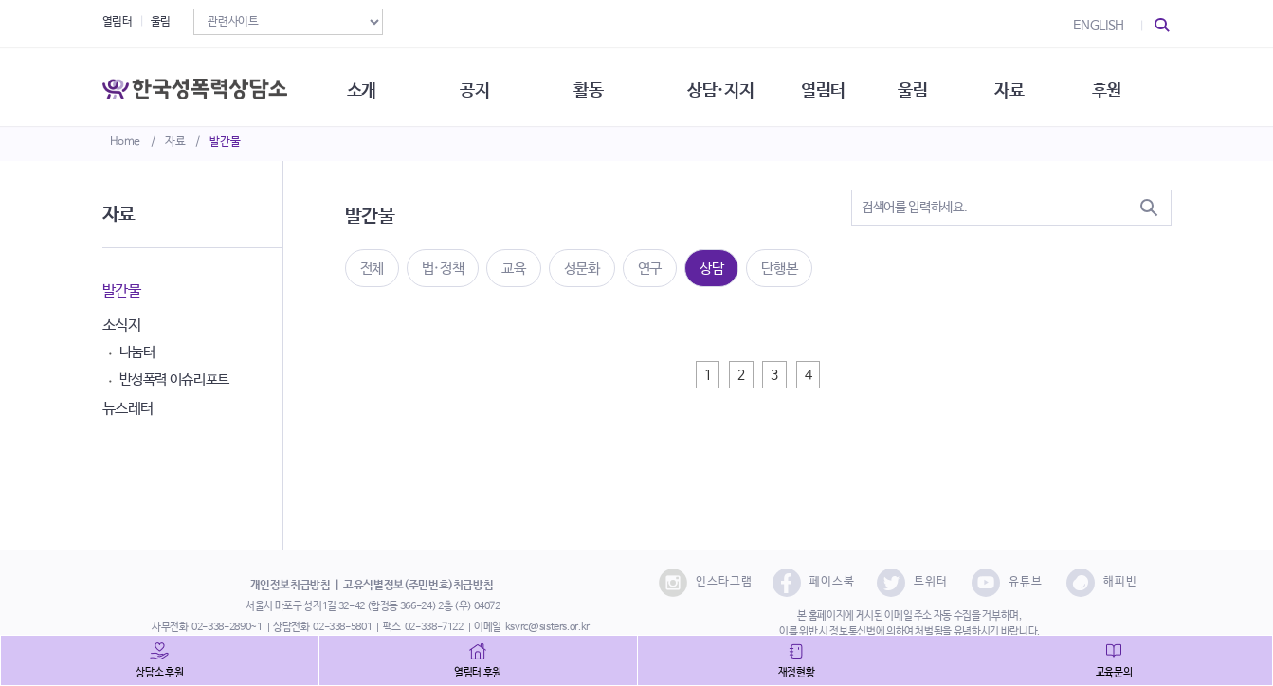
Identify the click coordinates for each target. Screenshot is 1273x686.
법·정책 (443, 269)
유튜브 (1007, 583)
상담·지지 (733, 85)
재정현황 (796, 672)
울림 (161, 21)
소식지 (121, 325)
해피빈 (1101, 583)
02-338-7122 (434, 627)
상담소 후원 (159, 672)
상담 (711, 269)
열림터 (117, 21)
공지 (483, 85)
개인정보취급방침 (290, 585)
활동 (598, 85)
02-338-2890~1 (226, 627)
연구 (650, 269)
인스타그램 (706, 583)
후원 (1125, 85)
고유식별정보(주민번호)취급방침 (418, 585)
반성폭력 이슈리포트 (174, 379)
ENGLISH (1098, 25)
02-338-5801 (342, 627)
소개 (367, 85)
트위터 (912, 583)
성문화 (582, 269)
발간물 (224, 142)
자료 (175, 142)
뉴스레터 (128, 409)
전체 (372, 269)
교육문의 (1114, 672)
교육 (513, 269)
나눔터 (137, 352)
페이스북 (814, 583)
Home (125, 142)
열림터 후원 (477, 672)
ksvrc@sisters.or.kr (547, 627)
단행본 (779, 269)
